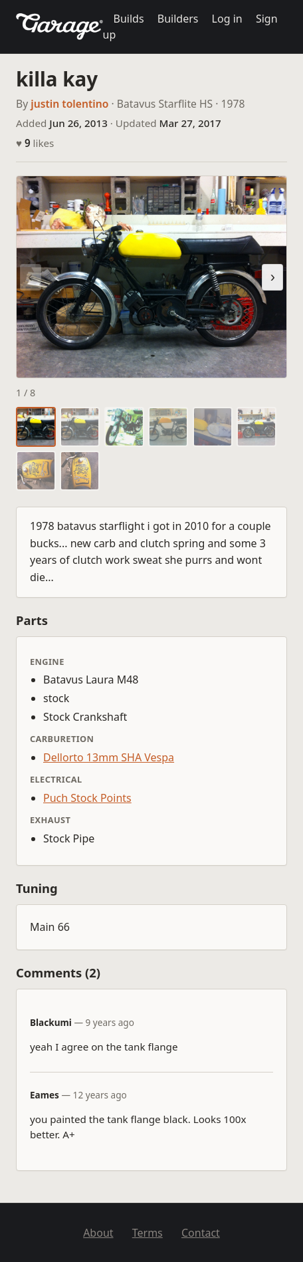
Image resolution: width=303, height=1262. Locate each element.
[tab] (36, 427)
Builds (129, 18)
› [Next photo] (272, 277)
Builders (178, 18)
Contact (200, 1232)
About (98, 1232)
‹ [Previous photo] (30, 277)
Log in (227, 18)
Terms (147, 1232)
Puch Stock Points (87, 798)
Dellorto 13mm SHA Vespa (108, 757)
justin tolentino (69, 103)
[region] (151, 277)
